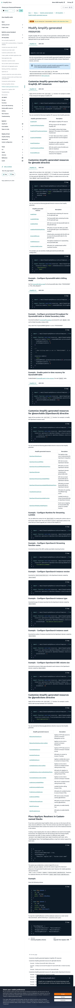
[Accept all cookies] (63, 994)
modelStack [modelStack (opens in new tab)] (33, 213)
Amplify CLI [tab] (33, 43)
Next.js (8, 10)
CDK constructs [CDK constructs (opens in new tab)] (45, 75)
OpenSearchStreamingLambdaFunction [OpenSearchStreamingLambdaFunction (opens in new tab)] (39, 497)
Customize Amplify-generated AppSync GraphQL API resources (48, 82)
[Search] (67, 7)
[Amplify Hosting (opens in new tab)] (12, 136)
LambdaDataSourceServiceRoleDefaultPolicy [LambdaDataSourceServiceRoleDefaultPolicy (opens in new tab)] (41, 769)
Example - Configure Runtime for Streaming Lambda (46, 512)
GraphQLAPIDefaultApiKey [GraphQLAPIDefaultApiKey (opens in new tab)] (37, 125)
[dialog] (37, 997)
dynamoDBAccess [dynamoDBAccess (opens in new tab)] (34, 235)
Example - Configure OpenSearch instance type (47, 596)
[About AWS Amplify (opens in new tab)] (58, 2)
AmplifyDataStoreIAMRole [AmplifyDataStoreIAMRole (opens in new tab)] (37, 147)
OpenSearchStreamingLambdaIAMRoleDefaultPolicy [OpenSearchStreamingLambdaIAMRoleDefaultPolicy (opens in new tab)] (42, 484)
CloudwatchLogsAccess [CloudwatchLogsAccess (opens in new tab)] (35, 490)
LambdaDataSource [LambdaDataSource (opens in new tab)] (34, 757)
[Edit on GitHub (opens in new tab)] (7, 167)
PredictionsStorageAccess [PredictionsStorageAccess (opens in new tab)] (36, 799)
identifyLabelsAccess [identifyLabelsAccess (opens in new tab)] (34, 808)
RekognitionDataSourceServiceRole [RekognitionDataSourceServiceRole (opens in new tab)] (38, 740)
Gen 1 (29, 13)
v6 (21, 10)
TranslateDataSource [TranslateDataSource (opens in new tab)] (34, 747)
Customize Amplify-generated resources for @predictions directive (48, 694)
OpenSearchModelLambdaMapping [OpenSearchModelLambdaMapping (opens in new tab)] (38, 504)
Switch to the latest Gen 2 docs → (61, 21)
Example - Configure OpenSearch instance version (49, 570)
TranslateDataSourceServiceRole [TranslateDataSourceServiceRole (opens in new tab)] (37, 775)
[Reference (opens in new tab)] (12, 157)
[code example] (50, 53)
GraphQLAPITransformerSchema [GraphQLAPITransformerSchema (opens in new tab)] (38, 130)
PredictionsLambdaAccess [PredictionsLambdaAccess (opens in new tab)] (36, 789)
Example (32, 876)
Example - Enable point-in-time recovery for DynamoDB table (46, 372)
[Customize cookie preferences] (63, 1000)
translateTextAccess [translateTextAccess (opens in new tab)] (34, 753)
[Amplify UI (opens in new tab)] (12, 124)
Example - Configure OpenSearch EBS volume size (49, 660)
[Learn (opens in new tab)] (12, 160)
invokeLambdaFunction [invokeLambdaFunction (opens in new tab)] (36, 245)
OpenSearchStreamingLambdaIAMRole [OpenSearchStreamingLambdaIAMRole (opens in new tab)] (39, 477)
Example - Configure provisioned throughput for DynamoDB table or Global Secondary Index (48, 314)
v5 (17, 10)
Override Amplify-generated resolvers (47, 67)
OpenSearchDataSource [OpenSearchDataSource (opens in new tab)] (35, 455)
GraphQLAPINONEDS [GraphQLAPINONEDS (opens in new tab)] (35, 137)
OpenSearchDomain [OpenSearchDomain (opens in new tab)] (34, 471)
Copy (66, 49)
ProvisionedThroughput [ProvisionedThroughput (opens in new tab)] (45, 319)
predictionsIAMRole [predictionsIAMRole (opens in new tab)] (34, 794)
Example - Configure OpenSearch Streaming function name (46, 542)
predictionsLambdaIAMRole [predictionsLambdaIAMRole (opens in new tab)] (36, 780)
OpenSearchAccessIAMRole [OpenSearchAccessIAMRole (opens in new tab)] (36, 460)
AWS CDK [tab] (41, 43)
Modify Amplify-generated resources (37, 15)
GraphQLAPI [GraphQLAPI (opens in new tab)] (33, 121)
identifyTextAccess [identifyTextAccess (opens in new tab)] (34, 804)
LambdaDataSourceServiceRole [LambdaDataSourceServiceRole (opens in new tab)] (37, 763)
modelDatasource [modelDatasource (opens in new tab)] (34, 240)
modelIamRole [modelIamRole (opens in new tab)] (34, 223)
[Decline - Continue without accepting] (63, 997)
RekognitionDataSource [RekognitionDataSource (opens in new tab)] (35, 734)
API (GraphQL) (59, 13)
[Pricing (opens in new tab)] (70, 2)
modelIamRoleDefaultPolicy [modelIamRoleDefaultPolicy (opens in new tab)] (37, 228)
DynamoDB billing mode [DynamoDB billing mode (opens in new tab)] (38, 283)
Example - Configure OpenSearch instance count (48, 628)
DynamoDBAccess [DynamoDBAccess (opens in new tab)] (35, 152)
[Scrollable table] (50, 136)
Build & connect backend (46, 13)
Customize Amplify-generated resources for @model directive (48, 160)
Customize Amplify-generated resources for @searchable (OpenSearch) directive (48, 410)
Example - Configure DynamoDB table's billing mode (47, 278)
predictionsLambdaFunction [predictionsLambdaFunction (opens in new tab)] (36, 785)
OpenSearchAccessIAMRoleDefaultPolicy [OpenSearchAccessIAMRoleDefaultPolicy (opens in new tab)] (39, 465)
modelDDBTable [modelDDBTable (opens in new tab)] (34, 218)
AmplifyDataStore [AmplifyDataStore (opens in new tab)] (35, 142)
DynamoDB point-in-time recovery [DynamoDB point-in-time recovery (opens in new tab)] (45, 377)
